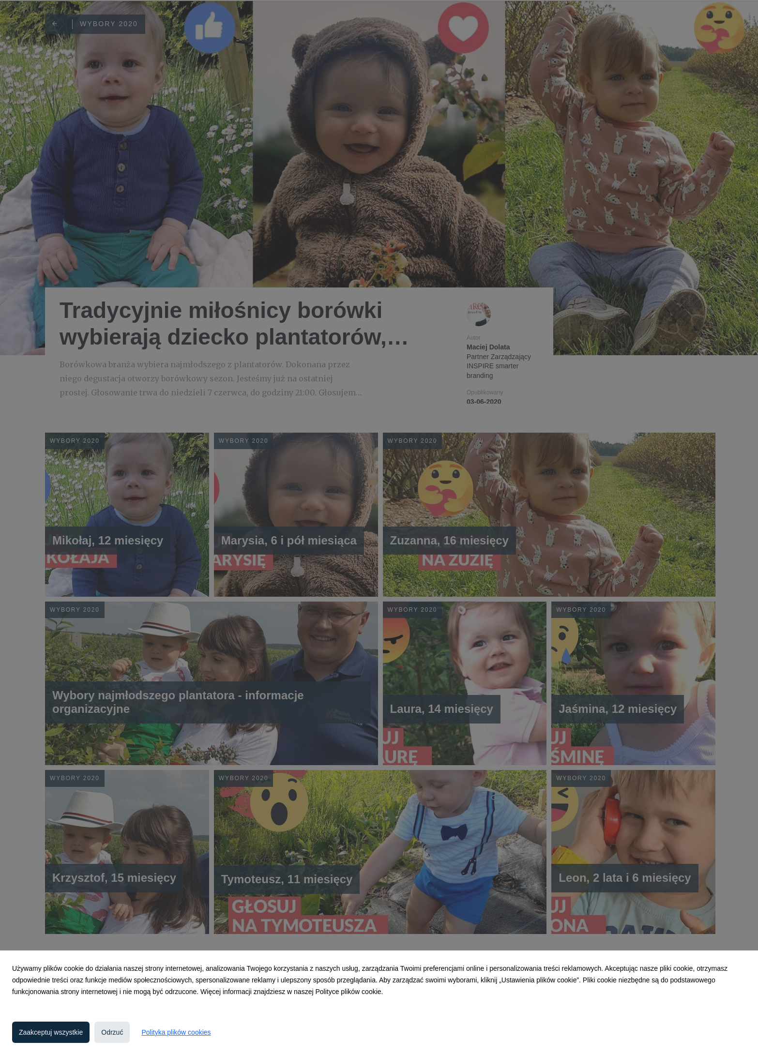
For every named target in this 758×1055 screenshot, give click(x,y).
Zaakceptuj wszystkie (51, 1032)
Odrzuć (112, 1032)
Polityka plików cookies (176, 1032)
